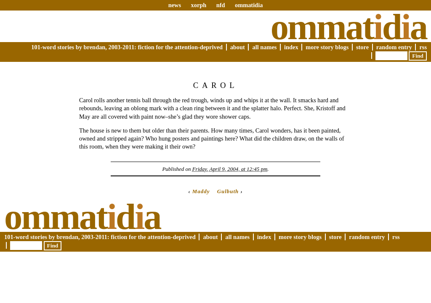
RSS (423, 47)
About (237, 47)
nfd (220, 5)
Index (291, 47)
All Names (264, 47)
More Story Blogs (327, 47)
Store (362, 47)
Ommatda (349, 27)
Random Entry (394, 47)
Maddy (201, 191)
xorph (198, 5)
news (174, 5)
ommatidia (249, 5)
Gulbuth (228, 191)
